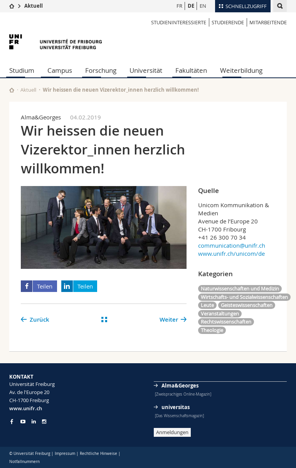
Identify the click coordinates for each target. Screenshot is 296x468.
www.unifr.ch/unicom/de (231, 253)
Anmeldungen (172, 432)
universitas (175, 407)
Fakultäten (191, 70)
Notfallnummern (24, 461)
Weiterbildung (241, 70)
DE (191, 5)
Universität (146, 70)
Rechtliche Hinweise (98, 453)
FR (179, 5)
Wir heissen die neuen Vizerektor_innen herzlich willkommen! (121, 89)
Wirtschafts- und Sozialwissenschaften (244, 297)
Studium (21, 70)
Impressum (65, 453)
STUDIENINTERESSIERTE (178, 22)
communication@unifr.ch (231, 245)
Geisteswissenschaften (246, 305)
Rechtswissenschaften (226, 321)
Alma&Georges (179, 385)
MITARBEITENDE (268, 22)
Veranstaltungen (220, 313)
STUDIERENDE (228, 22)
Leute (207, 305)
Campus (59, 70)
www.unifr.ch (25, 408)
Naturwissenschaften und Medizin (240, 288)
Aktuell (33, 5)
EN (203, 5)
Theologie (212, 330)
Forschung (100, 70)
